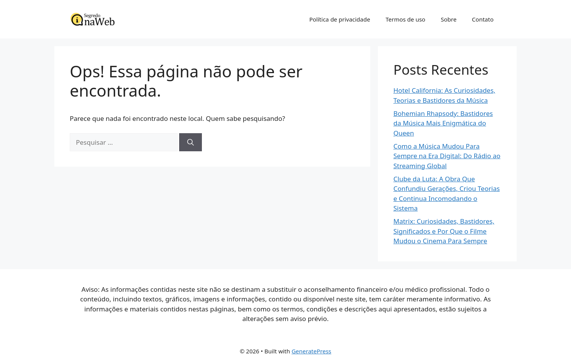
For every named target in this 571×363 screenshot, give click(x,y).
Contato (483, 19)
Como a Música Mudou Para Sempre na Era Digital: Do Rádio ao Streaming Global (446, 156)
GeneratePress (311, 351)
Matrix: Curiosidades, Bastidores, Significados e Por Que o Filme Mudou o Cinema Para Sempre (443, 231)
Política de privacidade (339, 19)
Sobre (449, 19)
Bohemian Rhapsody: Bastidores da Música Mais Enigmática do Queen (443, 123)
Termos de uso (405, 19)
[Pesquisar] (190, 142)
